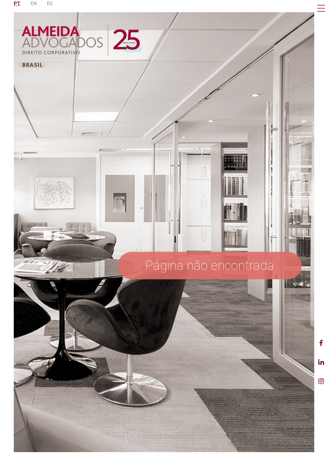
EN (34, 3)
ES (50, 3)
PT (17, 3)
